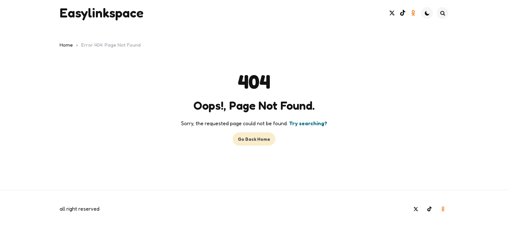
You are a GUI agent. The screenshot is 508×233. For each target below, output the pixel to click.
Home (66, 45)
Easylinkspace (102, 12)
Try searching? (308, 123)
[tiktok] (402, 13)
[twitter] (392, 13)
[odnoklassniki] (413, 13)
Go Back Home (254, 139)
